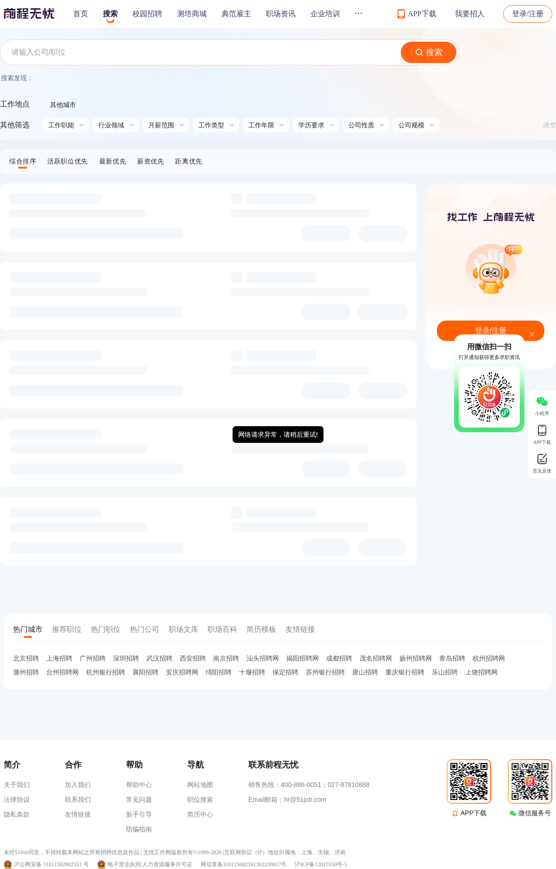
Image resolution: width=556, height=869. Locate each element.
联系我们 (78, 799)
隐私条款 (17, 814)
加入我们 (78, 784)
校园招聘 (147, 14)
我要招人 (470, 14)
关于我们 (17, 784)
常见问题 (139, 799)
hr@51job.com (305, 799)
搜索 (110, 14)
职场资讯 (281, 14)
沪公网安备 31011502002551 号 (51, 864)
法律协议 (17, 799)
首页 (80, 14)
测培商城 (192, 14)
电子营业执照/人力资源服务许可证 (149, 864)
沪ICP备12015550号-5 (321, 864)
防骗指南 (139, 829)
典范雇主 (236, 14)
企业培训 (325, 14)
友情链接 (78, 814)
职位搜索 (200, 799)
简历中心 (200, 814)
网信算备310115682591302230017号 (244, 864)
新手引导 (139, 814)
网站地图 (200, 784)
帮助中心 (139, 784)
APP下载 (473, 813)
